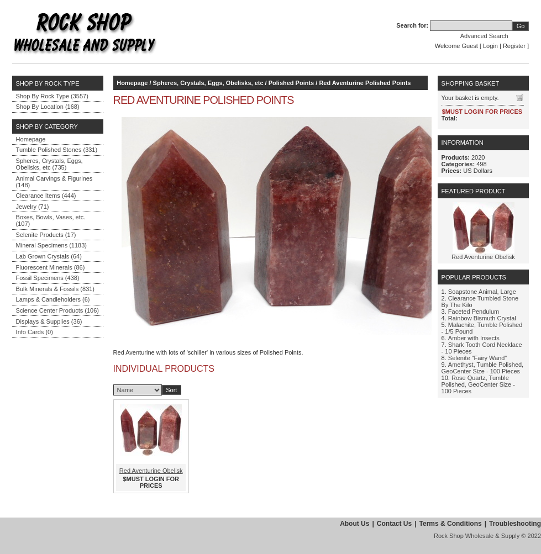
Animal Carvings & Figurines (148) (54, 181)
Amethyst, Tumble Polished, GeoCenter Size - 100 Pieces (483, 367)
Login (490, 46)
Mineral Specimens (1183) (51, 245)
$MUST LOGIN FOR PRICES (151, 482)
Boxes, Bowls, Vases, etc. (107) (51, 220)
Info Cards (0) (34, 332)
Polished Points (291, 83)
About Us (354, 523)
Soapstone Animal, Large (482, 291)
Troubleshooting (515, 523)
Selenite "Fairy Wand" (477, 358)
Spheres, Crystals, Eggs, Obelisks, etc (208, 83)
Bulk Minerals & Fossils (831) (55, 289)
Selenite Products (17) (46, 234)
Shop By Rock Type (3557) (52, 96)
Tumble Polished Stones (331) (57, 149)
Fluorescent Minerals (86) (50, 267)
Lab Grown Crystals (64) (49, 256)
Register (514, 46)
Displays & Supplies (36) (49, 321)
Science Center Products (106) (57, 310)
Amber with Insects (474, 338)
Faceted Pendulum (473, 311)
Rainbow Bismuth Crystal (482, 318)
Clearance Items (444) (46, 195)
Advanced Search (484, 36)
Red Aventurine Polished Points (365, 83)
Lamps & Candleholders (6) (53, 299)
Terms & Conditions (450, 523)
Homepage (31, 139)
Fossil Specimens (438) (48, 278)
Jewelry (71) (32, 206)
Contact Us (394, 523)
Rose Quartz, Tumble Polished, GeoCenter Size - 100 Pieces (478, 384)
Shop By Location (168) (48, 106)
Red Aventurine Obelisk (151, 470)
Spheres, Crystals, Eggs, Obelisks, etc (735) (49, 164)
